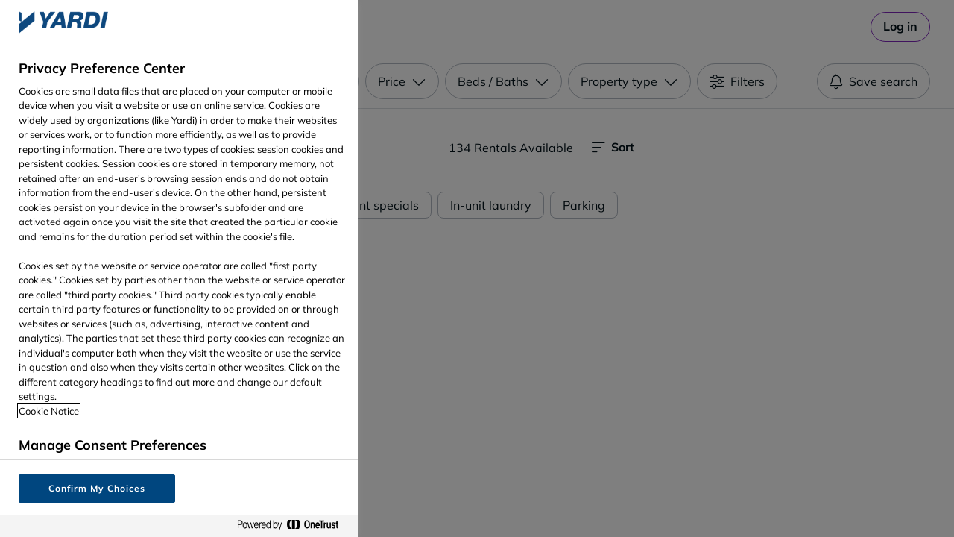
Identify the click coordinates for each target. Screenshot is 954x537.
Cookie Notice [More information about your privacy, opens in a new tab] (49, 411)
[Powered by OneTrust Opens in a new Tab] (293, 525)
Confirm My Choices (96, 488)
